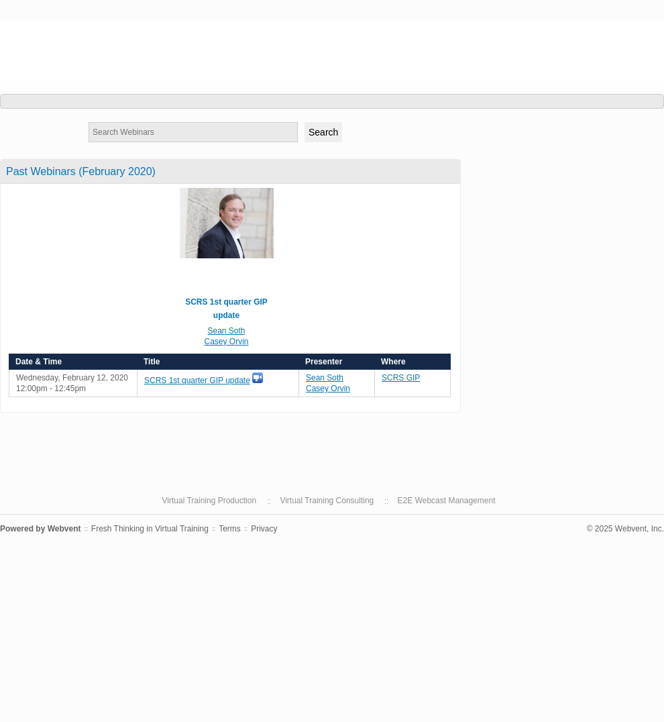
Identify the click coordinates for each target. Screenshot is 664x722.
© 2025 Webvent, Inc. (625, 528)
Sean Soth (226, 331)
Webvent (64, 528)
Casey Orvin (226, 341)
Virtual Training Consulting (327, 500)
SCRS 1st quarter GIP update (197, 380)
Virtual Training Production (209, 500)
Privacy (264, 528)
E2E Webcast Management (447, 500)
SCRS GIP (41, 32)
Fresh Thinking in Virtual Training (150, 528)
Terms (230, 528)
